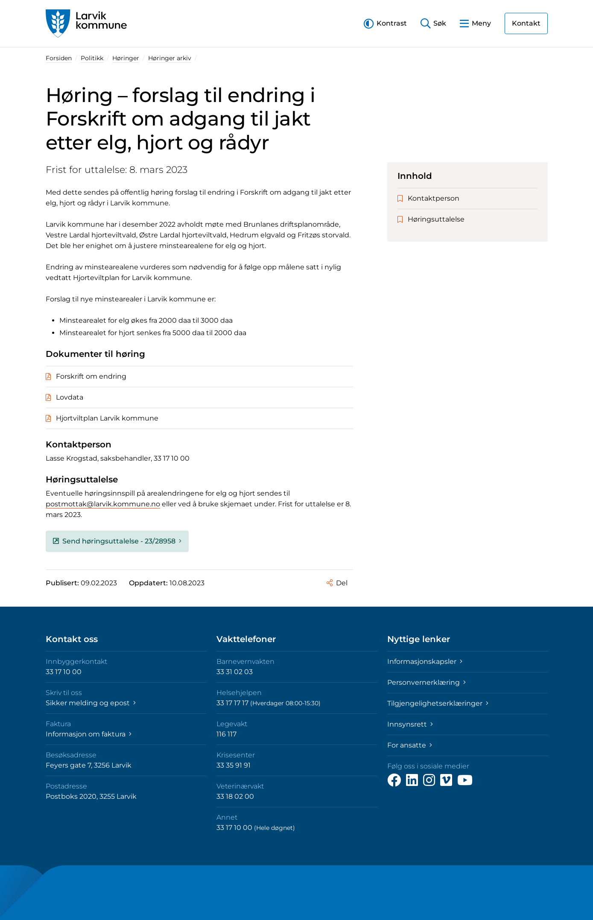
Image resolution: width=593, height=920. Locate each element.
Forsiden (59, 58)
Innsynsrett (410, 724)
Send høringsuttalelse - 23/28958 (117, 541)
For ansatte (409, 745)
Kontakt (526, 23)
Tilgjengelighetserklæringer (437, 703)
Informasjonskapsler (424, 661)
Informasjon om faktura (88, 734)
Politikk (92, 58)
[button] (385, 23)
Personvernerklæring (426, 682)
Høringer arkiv (169, 58)
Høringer (125, 58)
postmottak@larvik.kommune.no (103, 504)
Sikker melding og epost (91, 703)
